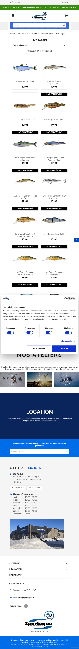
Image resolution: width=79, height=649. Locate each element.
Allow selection (39, 348)
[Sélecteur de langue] (66, 2)
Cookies (45, 646)
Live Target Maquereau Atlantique (25, 159)
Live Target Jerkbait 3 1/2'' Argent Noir (54, 197)
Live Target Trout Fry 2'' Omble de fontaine (25, 235)
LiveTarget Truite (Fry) (54, 119)
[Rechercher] (39, 25)
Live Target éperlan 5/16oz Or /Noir (25, 197)
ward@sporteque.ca (26, 597)
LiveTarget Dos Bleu (25, 81)
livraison (37, 644)
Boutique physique (17, 644)
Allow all (64, 348)
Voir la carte (19, 487)
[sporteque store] (39, 534)
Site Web (36, 487)
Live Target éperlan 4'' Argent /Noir (54, 82)
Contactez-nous (16, 583)
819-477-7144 (32, 590)
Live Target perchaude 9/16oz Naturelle (54, 273)
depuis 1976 (63, 640)
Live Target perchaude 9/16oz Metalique (25, 273)
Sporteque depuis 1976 (39, 631)
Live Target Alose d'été (54, 234)
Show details (66, 341)
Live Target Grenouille (25, 119)
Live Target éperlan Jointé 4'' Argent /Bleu (54, 159)
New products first (39, 45)
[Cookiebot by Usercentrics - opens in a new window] (66, 298)
